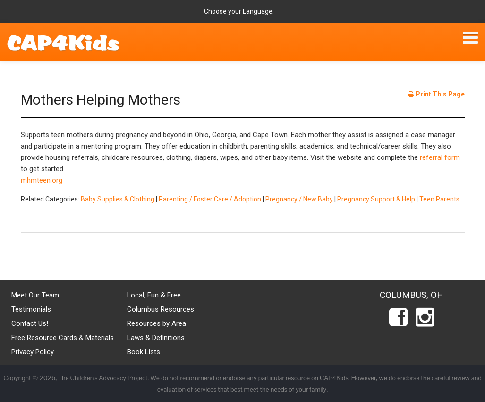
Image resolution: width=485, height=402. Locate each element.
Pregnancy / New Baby (299, 199)
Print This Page (436, 94)
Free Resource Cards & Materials (62, 337)
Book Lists (143, 352)
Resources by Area (156, 323)
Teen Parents (439, 199)
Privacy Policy (32, 352)
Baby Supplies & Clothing (117, 199)
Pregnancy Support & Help (376, 199)
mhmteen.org (41, 180)
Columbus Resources (160, 309)
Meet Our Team (35, 295)
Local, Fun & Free (154, 295)
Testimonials (31, 309)
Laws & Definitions (156, 337)
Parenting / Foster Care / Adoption (210, 199)
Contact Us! (29, 323)
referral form (440, 157)
